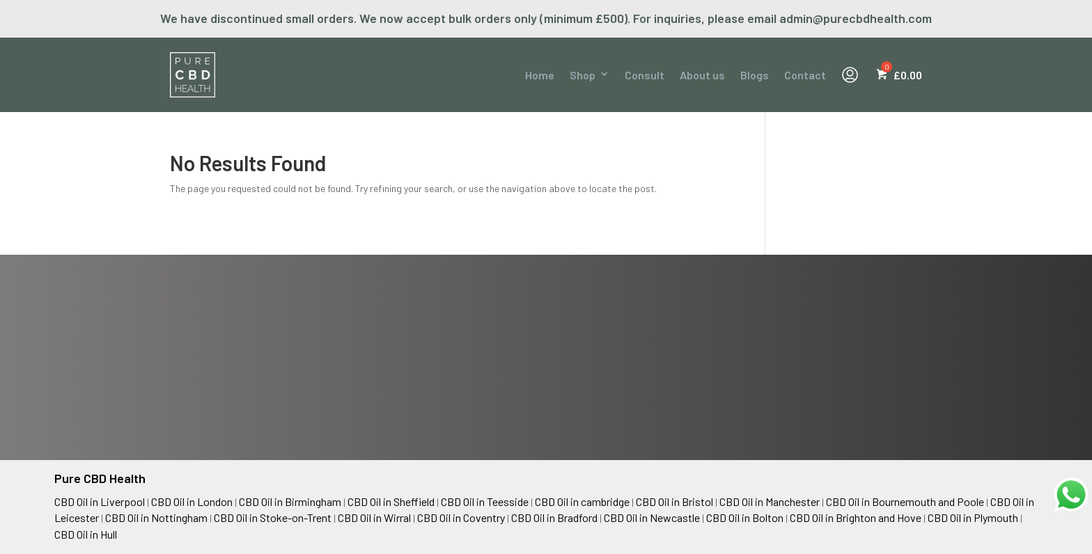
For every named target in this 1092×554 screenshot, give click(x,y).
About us (702, 74)
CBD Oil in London (192, 501)
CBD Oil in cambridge (582, 501)
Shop (582, 74)
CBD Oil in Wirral (374, 517)
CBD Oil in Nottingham (156, 517)
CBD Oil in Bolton (744, 517)
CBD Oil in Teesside (485, 501)
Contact (805, 74)
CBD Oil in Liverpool (99, 501)
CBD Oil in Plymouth (973, 517)
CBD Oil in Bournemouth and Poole (905, 501)
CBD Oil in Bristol (674, 501)
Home (539, 74)
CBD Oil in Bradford (554, 517)
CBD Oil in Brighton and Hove (855, 517)
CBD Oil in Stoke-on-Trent (273, 517)
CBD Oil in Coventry (461, 517)
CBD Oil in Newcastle (652, 517)
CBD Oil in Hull (85, 534)
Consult (644, 74)
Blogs (754, 74)
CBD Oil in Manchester (769, 501)
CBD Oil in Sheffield (391, 501)
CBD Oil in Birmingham (290, 501)
